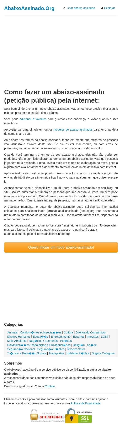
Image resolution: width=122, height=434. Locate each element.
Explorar (107, 8)
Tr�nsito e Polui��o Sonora (26, 353)
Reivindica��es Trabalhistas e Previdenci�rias (38, 345)
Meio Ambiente (17, 340)
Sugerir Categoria (103, 353)
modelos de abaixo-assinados (73, 129)
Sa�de (92, 345)
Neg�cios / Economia (43, 340)
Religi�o (79, 345)
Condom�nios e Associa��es (40, 332)
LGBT (104, 336)
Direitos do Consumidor (90, 332)
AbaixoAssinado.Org (29, 8)
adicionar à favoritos (33, 119)
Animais (12, 332)
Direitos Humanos (18, 336)
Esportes (78, 336)
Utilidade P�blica (78, 353)
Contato (50, 386)
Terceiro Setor (76, 349)
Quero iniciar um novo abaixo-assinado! (61, 247)
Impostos (93, 336)
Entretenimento (61, 336)
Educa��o (40, 336)
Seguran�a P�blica (51, 349)
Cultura (68, 332)
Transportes (56, 353)
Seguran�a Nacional (21, 349)
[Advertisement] (61, 48)
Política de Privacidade (85, 403)
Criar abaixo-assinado (79, 8)
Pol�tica (66, 340)
